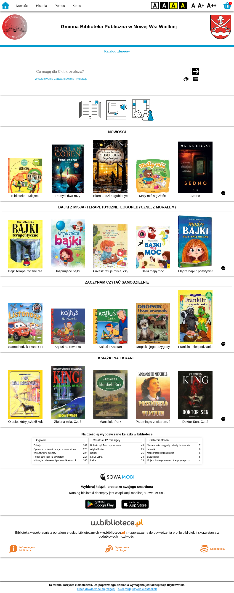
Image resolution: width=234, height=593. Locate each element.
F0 (193, 5)
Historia (41, 6)
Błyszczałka (153, 457)
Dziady (37, 445)
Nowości (22, 6)
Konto (76, 6)
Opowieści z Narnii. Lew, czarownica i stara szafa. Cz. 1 (62, 449)
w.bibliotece (113, 532)
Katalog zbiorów (117, 51)
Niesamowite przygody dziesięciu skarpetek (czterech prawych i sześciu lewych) (188, 445)
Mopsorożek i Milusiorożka (160, 453)
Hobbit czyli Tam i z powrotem (49, 457)
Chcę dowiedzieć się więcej (96, 589)
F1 (201, 5)
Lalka (93, 460)
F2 (212, 5)
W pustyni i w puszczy (45, 453)
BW (164, 5)
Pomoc (60, 6)
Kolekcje (81, 78)
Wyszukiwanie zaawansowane (54, 78)
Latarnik (151, 449)
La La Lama (96, 457)
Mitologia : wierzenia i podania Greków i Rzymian (59, 460)
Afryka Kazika (97, 449)
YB (173, 5)
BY (182, 5)
